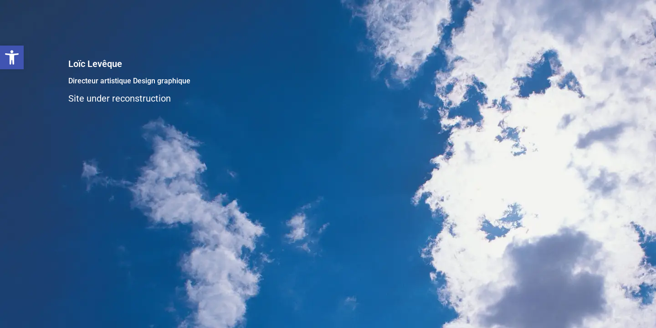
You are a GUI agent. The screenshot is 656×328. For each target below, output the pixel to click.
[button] (12, 57)
